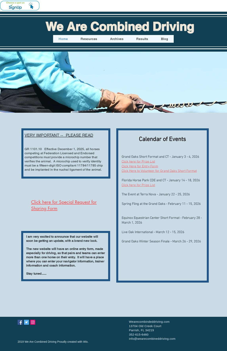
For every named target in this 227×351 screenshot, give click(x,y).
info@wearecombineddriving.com (152, 338)
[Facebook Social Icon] (20, 322)
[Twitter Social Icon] (26, 322)
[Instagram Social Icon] (32, 322)
